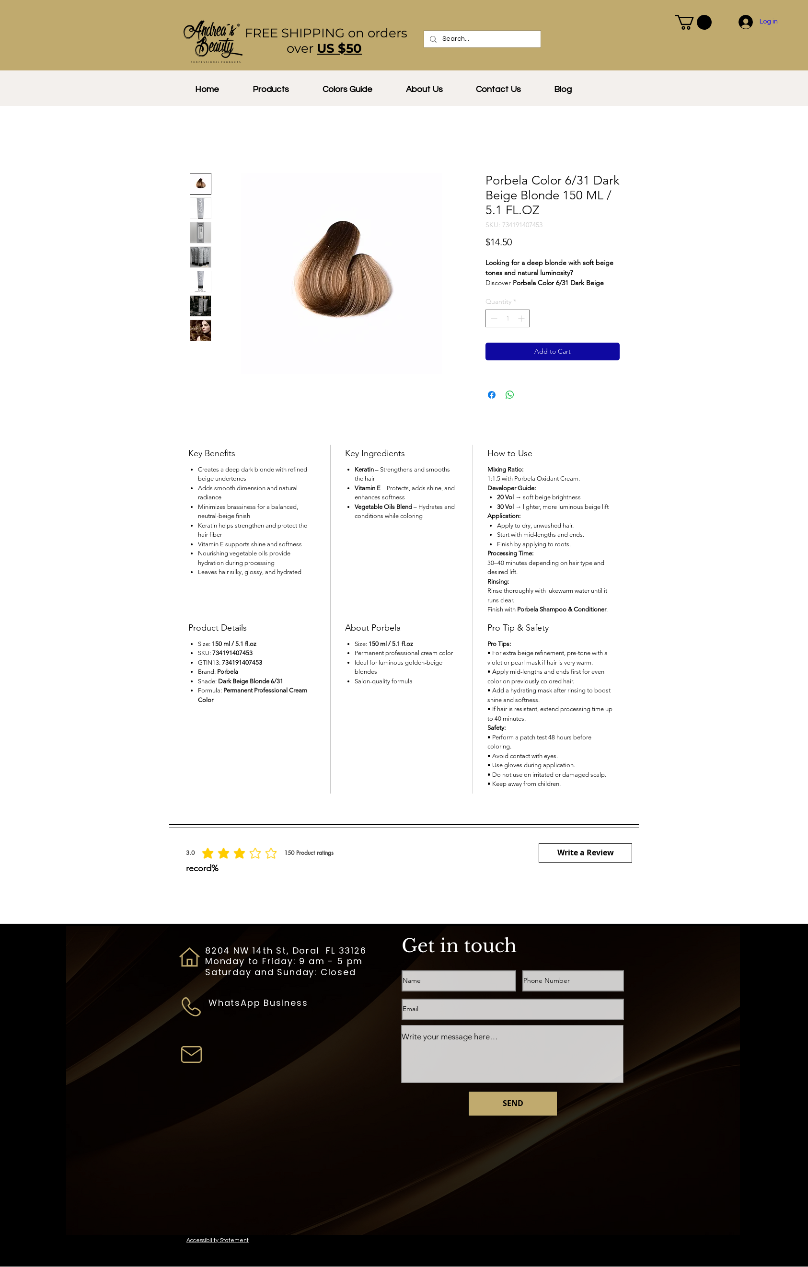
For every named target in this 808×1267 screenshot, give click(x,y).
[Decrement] (493, 318)
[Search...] (481, 39)
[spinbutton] (507, 318)
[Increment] (522, 318)
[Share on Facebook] (491, 395)
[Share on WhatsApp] (510, 395)
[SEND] (512, 1103)
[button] (693, 22)
